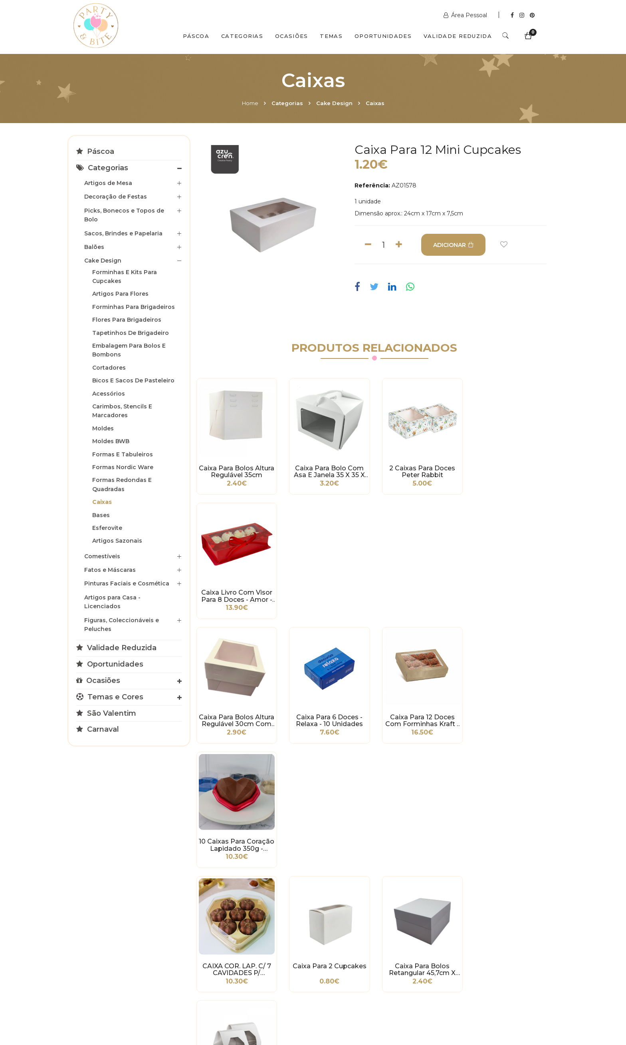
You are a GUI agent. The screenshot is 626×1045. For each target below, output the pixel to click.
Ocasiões (291, 36)
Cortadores (109, 367)
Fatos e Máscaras (110, 569)
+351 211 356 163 (472, 924)
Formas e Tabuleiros (122, 454)
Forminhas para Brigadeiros (133, 307)
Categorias (242, 36)
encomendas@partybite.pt (365, 936)
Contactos (200, 1010)
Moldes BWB (110, 441)
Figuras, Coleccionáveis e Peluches (121, 625)
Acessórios (108, 393)
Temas (331, 36)
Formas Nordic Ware (122, 467)
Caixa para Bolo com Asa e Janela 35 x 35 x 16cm (328, 471)
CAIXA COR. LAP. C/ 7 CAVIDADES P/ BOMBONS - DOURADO (236, 718)
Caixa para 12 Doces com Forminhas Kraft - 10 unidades (421, 594)
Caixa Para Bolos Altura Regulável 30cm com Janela (236, 594)
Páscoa (196, 36)
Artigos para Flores (120, 293)
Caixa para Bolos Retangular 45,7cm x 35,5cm (420, 718)
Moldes (103, 428)
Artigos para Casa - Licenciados (112, 602)
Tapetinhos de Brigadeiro (130, 332)
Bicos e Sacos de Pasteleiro (133, 380)
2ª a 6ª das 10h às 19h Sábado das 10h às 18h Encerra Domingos (475, 964)
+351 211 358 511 (349, 916)
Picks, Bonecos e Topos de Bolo (124, 215)
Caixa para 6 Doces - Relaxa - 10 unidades (328, 594)
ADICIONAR (453, 245)
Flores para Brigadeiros (126, 319)
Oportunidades (383, 36)
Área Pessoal (466, 15)
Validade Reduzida (458, 36)
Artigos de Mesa (108, 183)
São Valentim (106, 713)
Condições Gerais (97, 922)
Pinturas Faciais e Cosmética (126, 583)
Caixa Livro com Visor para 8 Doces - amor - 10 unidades (512, 471)
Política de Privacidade (105, 934)
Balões (94, 247)
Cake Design (334, 103)
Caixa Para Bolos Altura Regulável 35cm (236, 471)
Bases (101, 515)
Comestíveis (102, 556)
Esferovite (107, 527)
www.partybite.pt (352, 904)
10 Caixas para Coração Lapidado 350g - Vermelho (512, 594)
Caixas (375, 103)
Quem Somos (143, 1010)
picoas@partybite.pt (479, 944)
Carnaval (97, 729)
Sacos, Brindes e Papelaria (123, 233)
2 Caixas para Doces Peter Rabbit (421, 471)
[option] (270, 213)
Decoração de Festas (115, 196)
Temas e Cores (109, 697)
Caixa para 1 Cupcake (512, 715)
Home (250, 103)
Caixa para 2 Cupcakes (328, 715)
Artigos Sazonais (117, 540)
